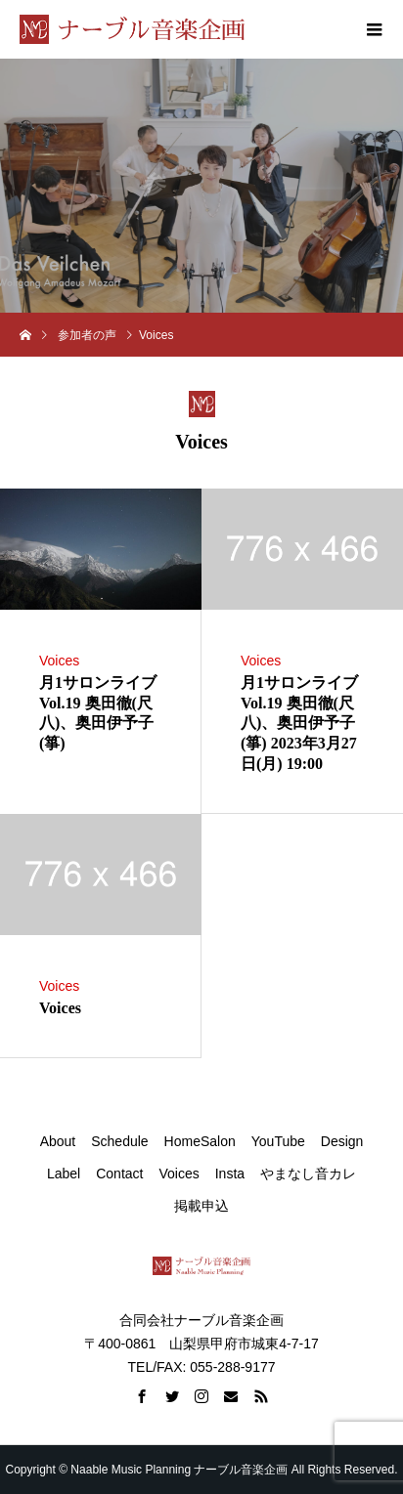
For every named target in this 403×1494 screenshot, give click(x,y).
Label (63, 1173)
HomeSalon (200, 1141)
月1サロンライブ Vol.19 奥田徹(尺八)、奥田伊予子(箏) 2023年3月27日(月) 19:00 (299, 723)
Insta (230, 1173)
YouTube (278, 1141)
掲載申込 (201, 1206)
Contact (119, 1173)
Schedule (119, 1141)
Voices (59, 660)
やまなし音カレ (308, 1173)
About (58, 1141)
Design (342, 1141)
